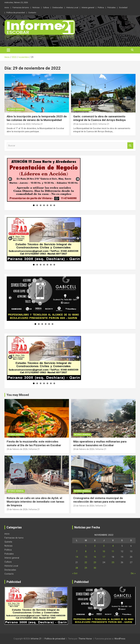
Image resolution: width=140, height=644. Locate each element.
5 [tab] (47, 205)
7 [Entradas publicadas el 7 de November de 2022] (76, 551)
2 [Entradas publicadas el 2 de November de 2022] (94, 546)
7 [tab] (54, 205)
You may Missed (18, 395)
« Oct (74, 573)
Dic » (133, 573)
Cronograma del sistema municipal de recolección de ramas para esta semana (99, 499)
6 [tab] (51, 205)
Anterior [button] (10, 179)
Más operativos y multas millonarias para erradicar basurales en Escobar (99, 443)
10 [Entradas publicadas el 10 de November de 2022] (104, 551)
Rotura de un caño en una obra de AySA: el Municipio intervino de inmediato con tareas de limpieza (35, 501)
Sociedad (123, 7)
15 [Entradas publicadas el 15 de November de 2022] (86, 557)
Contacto (32, 12)
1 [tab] (34, 205)
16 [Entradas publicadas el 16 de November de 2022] (95, 557)
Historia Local (72, 7)
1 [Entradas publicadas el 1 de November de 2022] (85, 546)
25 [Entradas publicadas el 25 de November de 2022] (113, 562)
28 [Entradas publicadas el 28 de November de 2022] (77, 568)
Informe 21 (37, 124)
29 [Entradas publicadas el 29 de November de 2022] (86, 568)
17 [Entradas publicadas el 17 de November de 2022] (104, 557)
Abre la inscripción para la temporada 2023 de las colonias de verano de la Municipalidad (37, 118)
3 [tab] (40, 205)
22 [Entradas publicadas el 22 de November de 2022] (86, 562)
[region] (44, 180)
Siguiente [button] (77, 179)
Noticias (36, 7)
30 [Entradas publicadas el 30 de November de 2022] (95, 568)
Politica (101, 7)
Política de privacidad (15, 12)
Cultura (46, 7)
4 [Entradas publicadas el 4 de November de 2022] (112, 546)
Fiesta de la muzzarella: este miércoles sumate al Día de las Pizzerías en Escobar (34, 443)
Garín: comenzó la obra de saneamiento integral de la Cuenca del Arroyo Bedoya (99, 118)
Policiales (111, 7)
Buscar (130, 145)
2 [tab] (37, 205)
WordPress (119, 638)
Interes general (88, 7)
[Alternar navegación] (8, 50)
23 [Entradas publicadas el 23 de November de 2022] (95, 562)
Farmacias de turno (21, 7)
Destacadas (57, 7)
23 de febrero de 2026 (17, 509)
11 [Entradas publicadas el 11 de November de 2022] (113, 551)
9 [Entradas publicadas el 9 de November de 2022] (94, 551)
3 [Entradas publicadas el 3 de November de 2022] (103, 546)
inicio (6, 7)
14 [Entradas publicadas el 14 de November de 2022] (77, 557)
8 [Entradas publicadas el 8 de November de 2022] (85, 551)
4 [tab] (44, 205)
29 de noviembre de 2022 (19, 124)
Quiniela (8, 541)
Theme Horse (85, 638)
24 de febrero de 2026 (17, 449)
